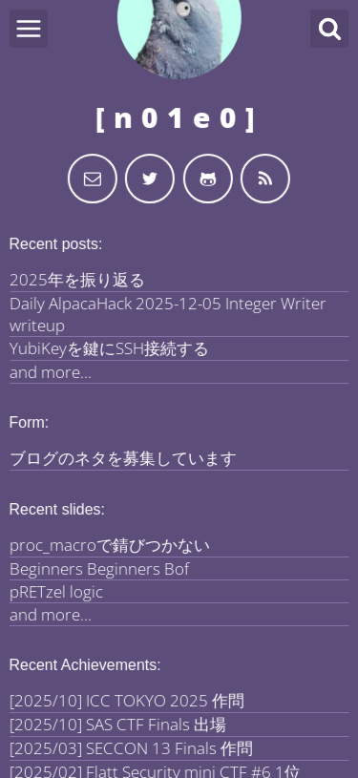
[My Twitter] (150, 178)
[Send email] (92, 178)
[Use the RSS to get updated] (265, 178)
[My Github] (208, 178)
